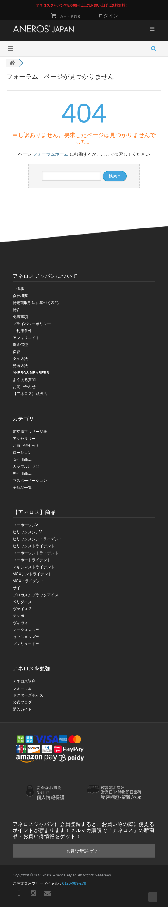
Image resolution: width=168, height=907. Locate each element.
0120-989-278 (74, 883)
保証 (16, 352)
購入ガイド (22, 709)
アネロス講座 (24, 681)
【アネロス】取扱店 (30, 394)
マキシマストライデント (34, 567)
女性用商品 (22, 459)
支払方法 (20, 359)
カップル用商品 (26, 466)
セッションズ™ (26, 637)
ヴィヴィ (20, 623)
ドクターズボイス (28, 695)
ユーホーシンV (25, 525)
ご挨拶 (18, 289)
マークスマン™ (26, 630)
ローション (22, 452)
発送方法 (20, 366)
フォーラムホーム (50, 154)
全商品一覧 (22, 487)
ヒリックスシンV (27, 532)
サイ (16, 588)
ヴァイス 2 (22, 609)
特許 (16, 310)
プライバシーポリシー (32, 324)
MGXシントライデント (32, 574)
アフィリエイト (26, 338)
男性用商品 (22, 473)
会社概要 (20, 296)
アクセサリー (24, 438)
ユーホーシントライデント (36, 553)
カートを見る (65, 16)
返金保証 (20, 345)
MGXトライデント (28, 581)
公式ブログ (22, 702)
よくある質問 (24, 380)
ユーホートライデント (32, 560)
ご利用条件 (22, 331)
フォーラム (22, 688)
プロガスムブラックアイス (36, 595)
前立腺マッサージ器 (30, 431)
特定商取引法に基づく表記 (36, 303)
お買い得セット (26, 445)
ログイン (108, 15)
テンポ (18, 616)
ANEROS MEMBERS (31, 373)
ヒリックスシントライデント (37, 539)
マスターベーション (30, 480)
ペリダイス (22, 602)
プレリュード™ (26, 644)
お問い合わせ (24, 387)
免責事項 (20, 317)
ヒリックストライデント (34, 546)
